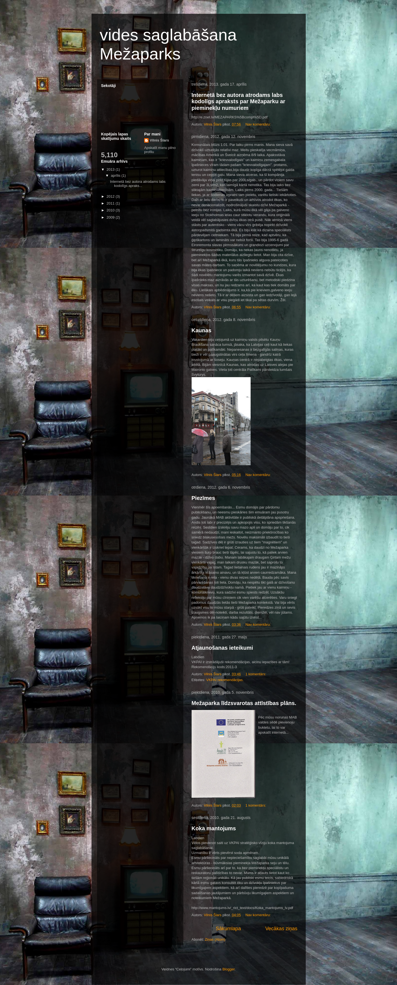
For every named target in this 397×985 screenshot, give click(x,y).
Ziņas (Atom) (215, 939)
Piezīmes (203, 498)
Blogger (228, 969)
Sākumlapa (228, 928)
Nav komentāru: (258, 124)
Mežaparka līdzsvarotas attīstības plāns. (244, 703)
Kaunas (201, 330)
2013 (111, 169)
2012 (111, 196)
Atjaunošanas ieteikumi (222, 648)
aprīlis (116, 175)
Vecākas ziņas (281, 928)
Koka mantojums (214, 828)
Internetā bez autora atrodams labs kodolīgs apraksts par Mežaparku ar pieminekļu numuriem (238, 101)
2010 (111, 210)
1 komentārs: (256, 674)
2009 (111, 217)
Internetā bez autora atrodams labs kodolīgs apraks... (138, 183)
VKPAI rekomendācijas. (225, 680)
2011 (111, 203)
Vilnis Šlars (159, 140)
